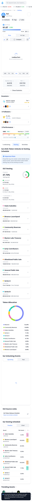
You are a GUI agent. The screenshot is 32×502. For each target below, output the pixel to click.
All (27, 73)
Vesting (19, 10)
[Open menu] (29, 14)
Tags (14, 20)
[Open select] (26, 32)
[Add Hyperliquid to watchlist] (12, 492)
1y (20, 73)
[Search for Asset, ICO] (16, 2)
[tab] (9, 35)
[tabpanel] (16, 56)
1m (12, 73)
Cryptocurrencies (6, 10)
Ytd (23, 73)
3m (16, 73)
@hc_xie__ (8, 118)
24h (5, 73)
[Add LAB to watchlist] (27, 492)
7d (9, 73)
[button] (16, 7)
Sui (14, 10)
